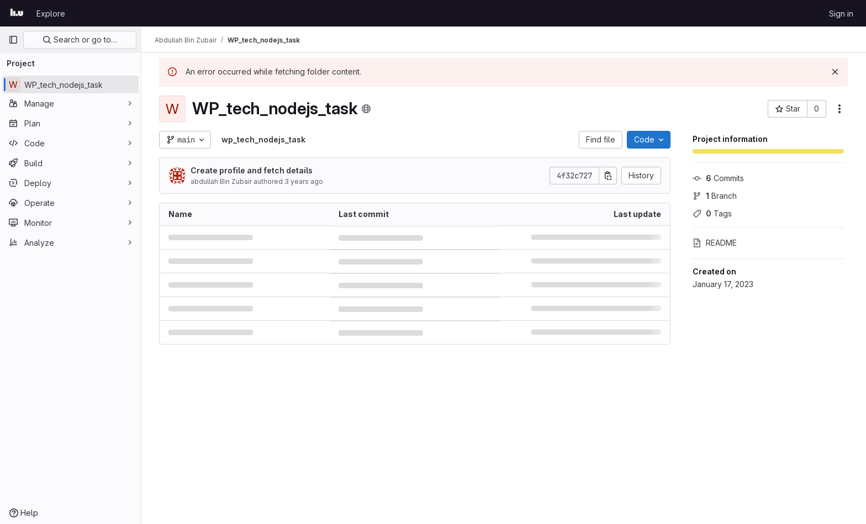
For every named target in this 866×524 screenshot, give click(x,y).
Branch (715, 195)
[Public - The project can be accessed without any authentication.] (366, 108)
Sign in (841, 13)
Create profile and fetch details (252, 170)
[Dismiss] (835, 71)
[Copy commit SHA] (608, 175)
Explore (50, 13)
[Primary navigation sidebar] (13, 40)
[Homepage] (17, 13)
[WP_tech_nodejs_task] (70, 84)
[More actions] (839, 109)
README (715, 242)
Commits (718, 178)
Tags (712, 213)
